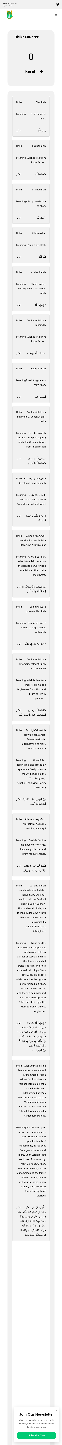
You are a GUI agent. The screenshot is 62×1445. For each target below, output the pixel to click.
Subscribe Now (36, 1435)
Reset (30, 71)
